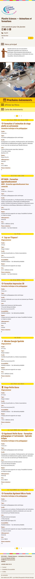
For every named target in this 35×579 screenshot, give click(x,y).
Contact (4, 567)
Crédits (4, 571)
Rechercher (4, 36)
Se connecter (4, 575)
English (6, 33)
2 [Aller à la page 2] (19, 116)
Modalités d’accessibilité (8, 569)
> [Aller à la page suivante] (21, 116)
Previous (3, 80)
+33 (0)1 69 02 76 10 (6, 564)
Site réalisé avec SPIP (6, 577)
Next (32, 80)
